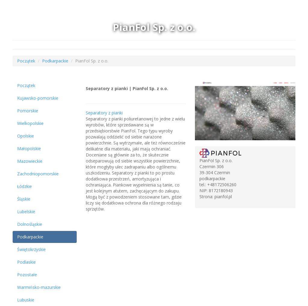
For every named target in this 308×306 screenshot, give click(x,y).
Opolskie (25, 136)
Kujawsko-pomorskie (37, 98)
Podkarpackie (55, 61)
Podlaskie (26, 262)
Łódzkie (24, 186)
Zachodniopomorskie (38, 174)
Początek (26, 61)
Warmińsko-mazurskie (39, 287)
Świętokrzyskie (31, 249)
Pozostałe (27, 274)
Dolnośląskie (29, 224)
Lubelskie (26, 211)
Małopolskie (29, 148)
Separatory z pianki (104, 113)
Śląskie (23, 199)
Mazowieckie (29, 161)
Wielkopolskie (30, 123)
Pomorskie (27, 111)
